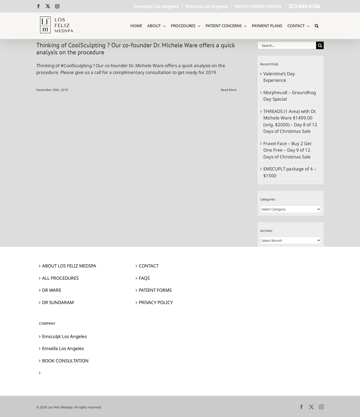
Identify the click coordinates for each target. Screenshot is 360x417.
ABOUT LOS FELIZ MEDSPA (69, 266)
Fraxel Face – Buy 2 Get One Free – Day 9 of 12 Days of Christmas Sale (287, 150)
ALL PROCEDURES (60, 278)
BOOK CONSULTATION (65, 361)
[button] (316, 26)
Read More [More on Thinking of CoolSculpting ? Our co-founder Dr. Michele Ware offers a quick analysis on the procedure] (229, 90)
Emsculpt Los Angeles (64, 336)
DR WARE (51, 290)
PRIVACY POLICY (156, 302)
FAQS (144, 278)
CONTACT (149, 266)
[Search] (320, 45)
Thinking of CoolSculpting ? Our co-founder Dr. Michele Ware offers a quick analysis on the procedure (135, 48)
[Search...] (287, 45)
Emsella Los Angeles (63, 348)
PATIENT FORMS (155, 290)
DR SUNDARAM (58, 302)
